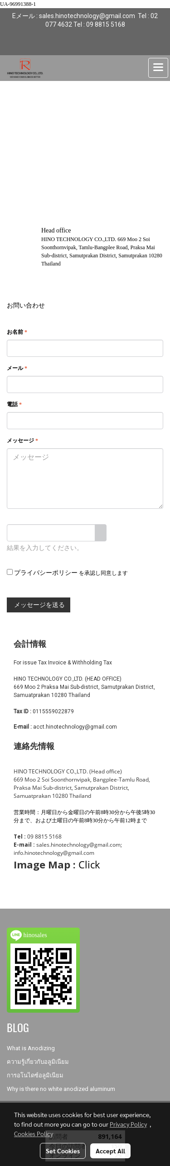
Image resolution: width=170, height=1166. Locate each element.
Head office (56, 230)
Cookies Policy (33, 1133)
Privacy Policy (128, 1124)
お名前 (17, 332)
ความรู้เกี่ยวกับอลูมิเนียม (38, 1061)
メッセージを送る (38, 605)
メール (17, 368)
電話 (14, 404)
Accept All (110, 1151)
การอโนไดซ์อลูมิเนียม (35, 1075)
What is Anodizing (31, 1048)
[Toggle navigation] (158, 68)
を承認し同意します (67, 572)
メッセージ (22, 440)
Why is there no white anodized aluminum (61, 1088)
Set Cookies (63, 1151)
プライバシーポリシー (46, 572)
